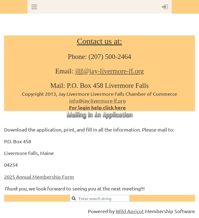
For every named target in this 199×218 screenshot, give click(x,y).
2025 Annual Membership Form (39, 177)
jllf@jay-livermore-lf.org (109, 71)
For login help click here (97, 107)
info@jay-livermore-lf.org (97, 100)
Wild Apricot (130, 211)
